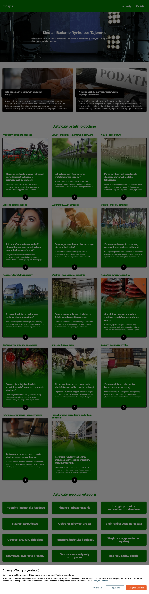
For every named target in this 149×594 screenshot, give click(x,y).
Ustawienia (97, 588)
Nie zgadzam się (115, 588)
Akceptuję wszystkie (136, 588)
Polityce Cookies (100, 580)
